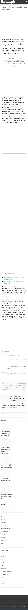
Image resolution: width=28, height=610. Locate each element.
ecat (2, 543)
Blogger (24, 606)
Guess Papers (4, 574)
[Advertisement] (14, 25)
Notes (2, 580)
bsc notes (3, 540)
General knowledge (6, 571)
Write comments (21, 414)
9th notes (3, 522)
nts (2, 592)
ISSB (2, 577)
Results (4, 292)
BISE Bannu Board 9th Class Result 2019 (16, 374)
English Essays (4, 568)
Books (2, 562)
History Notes (4, 531)
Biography (3, 559)
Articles (3, 557)
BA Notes (3, 525)
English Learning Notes (6, 528)
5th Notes (3, 517)
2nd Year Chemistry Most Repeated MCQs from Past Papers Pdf (6, 465)
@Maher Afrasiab (13, 407)
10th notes (3, 508)
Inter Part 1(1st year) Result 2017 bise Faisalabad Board (7, 387)
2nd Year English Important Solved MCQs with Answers (6, 480)
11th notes (3, 511)
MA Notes (3, 537)
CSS (2, 565)
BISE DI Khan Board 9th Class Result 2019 (16, 360)
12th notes (3, 514)
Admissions (4, 554)
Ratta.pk (13, 606)
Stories (2, 586)
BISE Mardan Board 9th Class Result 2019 (16, 367)
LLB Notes (3, 534)
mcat (2, 546)
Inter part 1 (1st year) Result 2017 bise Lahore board (20, 387)
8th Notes (3, 519)
